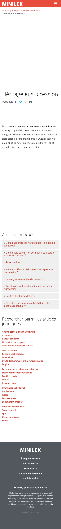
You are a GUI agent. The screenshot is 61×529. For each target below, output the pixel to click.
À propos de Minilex (30, 458)
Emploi (5, 364)
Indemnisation (9, 383)
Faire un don (13, 262)
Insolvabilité (8, 391)
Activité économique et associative (18, 331)
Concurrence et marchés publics (17, 345)
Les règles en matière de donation (24, 279)
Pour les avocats (30, 463)
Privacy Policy (30, 468)
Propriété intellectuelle (13, 406)
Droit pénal (7, 357)
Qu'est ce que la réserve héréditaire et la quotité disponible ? (27, 304)
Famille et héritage (31, 10)
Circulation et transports (13, 342)
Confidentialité (30, 478)
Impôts (5, 379)
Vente (4, 420)
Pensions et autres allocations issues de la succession (28, 287)
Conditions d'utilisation (30, 473)
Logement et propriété (12, 401)
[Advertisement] (30, 54)
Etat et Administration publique (17, 372)
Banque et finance (10, 338)
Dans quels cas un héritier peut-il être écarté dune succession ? (29, 254)
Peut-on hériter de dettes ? (20, 296)
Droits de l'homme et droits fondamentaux (22, 360)
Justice (5, 394)
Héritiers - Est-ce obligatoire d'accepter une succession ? (28, 271)
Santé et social (9, 410)
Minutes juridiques (11, 10)
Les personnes (9, 398)
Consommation (9, 350)
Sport (4, 413)
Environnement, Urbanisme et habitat (20, 369)
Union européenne (11, 417)
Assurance (7, 335)
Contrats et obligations (13, 354)
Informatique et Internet (13, 387)
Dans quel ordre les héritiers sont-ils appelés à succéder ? (29, 244)
